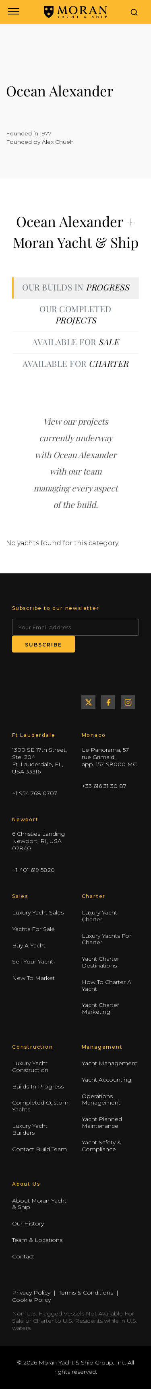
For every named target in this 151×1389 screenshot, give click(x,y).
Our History (28, 1223)
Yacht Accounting (106, 1079)
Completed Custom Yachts (40, 1106)
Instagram (128, 702)
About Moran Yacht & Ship (39, 1204)
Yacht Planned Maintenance (102, 1122)
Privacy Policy (31, 1292)
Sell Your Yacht (32, 961)
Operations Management (101, 1099)
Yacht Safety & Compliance (101, 1146)
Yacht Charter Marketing (100, 1008)
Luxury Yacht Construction (30, 1067)
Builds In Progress (38, 1086)
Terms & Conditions (86, 1292)
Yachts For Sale (33, 929)
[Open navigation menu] (13, 12)
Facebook (108, 702)
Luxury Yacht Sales (38, 912)
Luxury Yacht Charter (99, 916)
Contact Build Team (39, 1149)
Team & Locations (37, 1240)
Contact (23, 1256)
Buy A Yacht (29, 945)
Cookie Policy (31, 1299)
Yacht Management (109, 1063)
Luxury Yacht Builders (30, 1129)
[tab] (75, 288)
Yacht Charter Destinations (100, 962)
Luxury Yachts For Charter (106, 939)
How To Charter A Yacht (106, 985)
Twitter (88, 702)
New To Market (33, 978)
